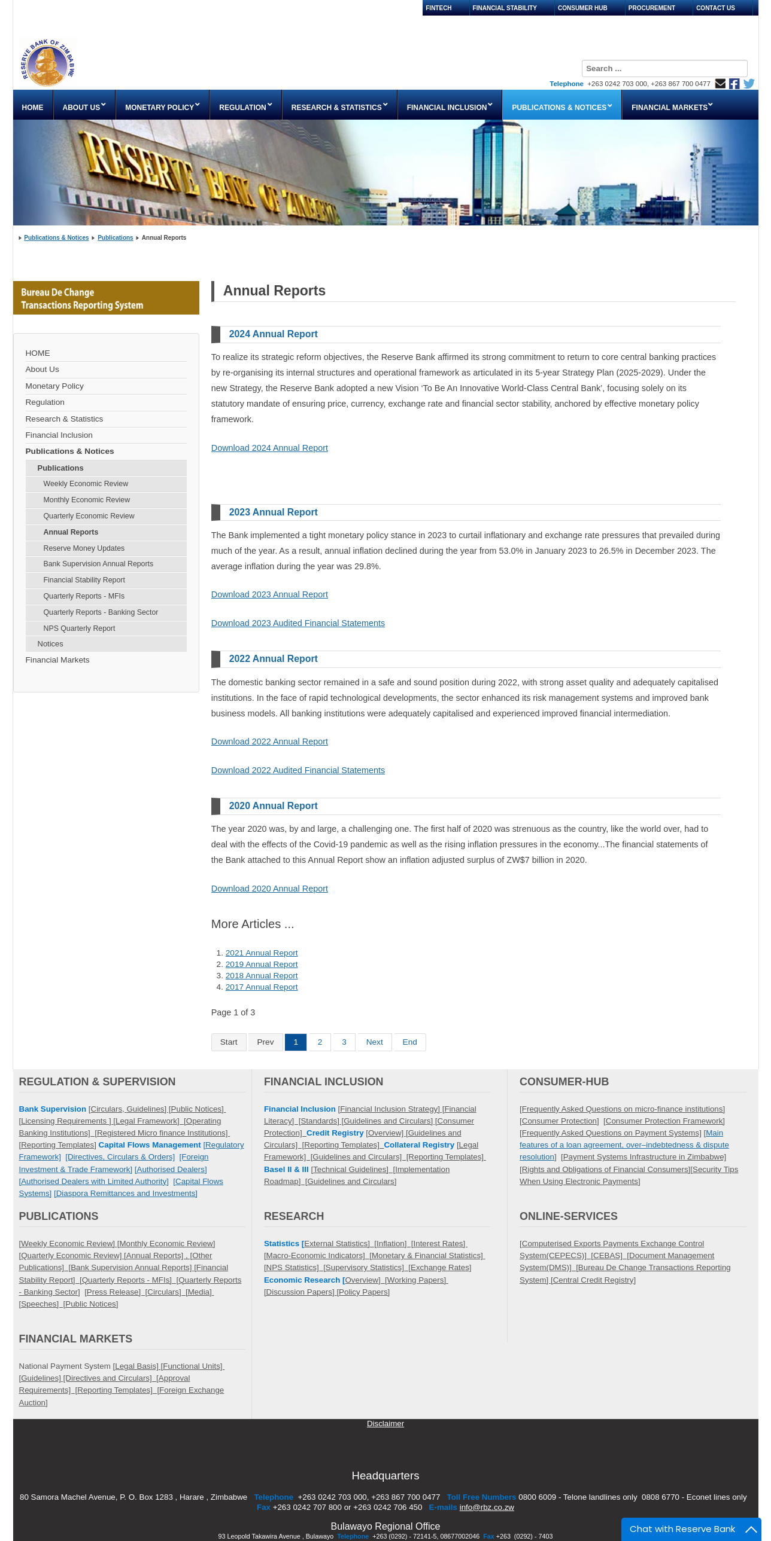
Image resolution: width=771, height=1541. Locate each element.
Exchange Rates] (441, 1267)
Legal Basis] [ (139, 1366)
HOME (38, 353)
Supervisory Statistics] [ (368, 1267)
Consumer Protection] (560, 1120)
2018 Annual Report (262, 975)
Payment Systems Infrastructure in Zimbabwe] (645, 1156)
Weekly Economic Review (86, 484)
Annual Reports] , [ (159, 1255)
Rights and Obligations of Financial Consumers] (606, 1169)
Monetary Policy (55, 386)
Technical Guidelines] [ (354, 1169)
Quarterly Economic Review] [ (73, 1255)
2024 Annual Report (273, 334)
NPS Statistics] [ (296, 1267)
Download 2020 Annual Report (269, 888)
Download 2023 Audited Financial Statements (298, 623)
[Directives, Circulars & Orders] (120, 1156)
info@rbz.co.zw (487, 1507)
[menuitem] (33, 105)
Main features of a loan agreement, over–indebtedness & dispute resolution (624, 1144)
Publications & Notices (56, 237)
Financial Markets (58, 659)
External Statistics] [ (340, 1243)
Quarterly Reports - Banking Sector (101, 612)
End (410, 1041)
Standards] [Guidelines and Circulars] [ (368, 1120)
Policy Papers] (364, 1291)
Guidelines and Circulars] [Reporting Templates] (398, 1156)
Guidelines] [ (148, 1108)
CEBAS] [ (611, 1255)
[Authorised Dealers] (171, 1169)
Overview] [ (366, 1279)
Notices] (103, 1303)
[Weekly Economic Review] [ (69, 1243)
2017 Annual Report (262, 986)
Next (374, 1041)
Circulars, (109, 1108)
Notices (50, 643)
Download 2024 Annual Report (269, 448)
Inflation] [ (395, 1243)
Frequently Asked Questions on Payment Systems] (612, 1132)
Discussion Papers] (301, 1291)
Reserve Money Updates (84, 548)
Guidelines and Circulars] (352, 1181)
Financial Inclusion (59, 435)
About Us (42, 369)
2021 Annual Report (262, 952)
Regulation (45, 402)
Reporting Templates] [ (118, 1390)
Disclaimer (385, 1423)
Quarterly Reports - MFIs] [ (130, 1279)
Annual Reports (71, 532)
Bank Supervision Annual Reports (99, 564)
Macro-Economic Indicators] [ (319, 1255)
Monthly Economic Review (87, 500)
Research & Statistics (65, 418)
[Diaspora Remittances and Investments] (126, 1193)
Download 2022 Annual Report (269, 741)
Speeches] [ (43, 1303)
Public (76, 1303)
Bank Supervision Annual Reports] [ (133, 1267)
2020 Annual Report (273, 806)
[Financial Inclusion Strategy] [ (391, 1108)
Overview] (387, 1132)
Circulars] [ (167, 1291)
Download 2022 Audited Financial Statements (298, 770)
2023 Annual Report (273, 512)
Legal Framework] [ (151, 1120)
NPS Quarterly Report (80, 628)
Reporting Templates (57, 1144)
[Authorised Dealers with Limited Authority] (94, 1181)
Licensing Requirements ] (67, 1120)
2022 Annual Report (273, 659)
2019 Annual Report (262, 964)
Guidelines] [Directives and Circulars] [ (90, 1378)
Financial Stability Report (84, 580)
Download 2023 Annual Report (269, 594)
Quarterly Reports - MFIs (84, 596)
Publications (115, 237)
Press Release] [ (117, 1291)
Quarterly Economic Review (89, 516)
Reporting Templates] (344, 1144)
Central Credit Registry (593, 1279)
